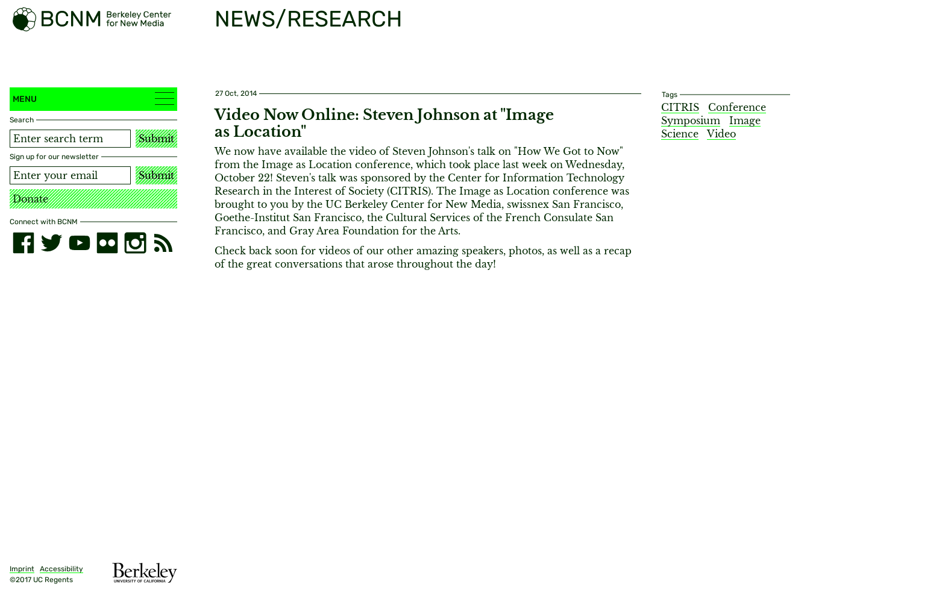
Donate (30, 199)
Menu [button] (93, 98)
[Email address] (70, 175)
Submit (156, 139)
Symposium (690, 121)
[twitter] (51, 243)
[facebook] (23, 243)
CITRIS (680, 107)
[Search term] (70, 139)
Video (721, 134)
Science (680, 134)
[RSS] (163, 243)
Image (745, 121)
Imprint (22, 569)
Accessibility (61, 569)
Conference (737, 107)
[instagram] (135, 243)
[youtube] (79, 243)
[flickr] (107, 243)
